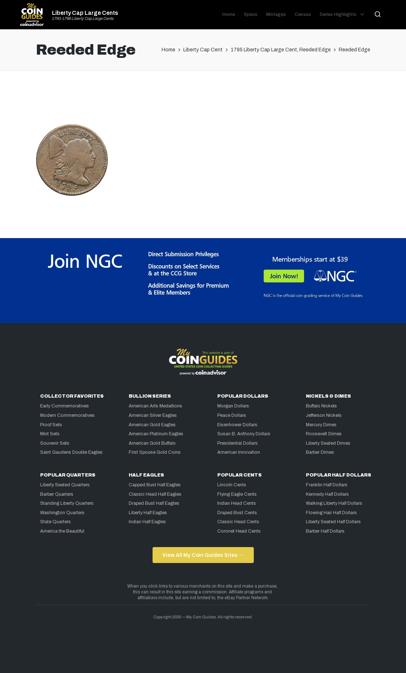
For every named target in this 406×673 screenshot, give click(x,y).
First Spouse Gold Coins (155, 452)
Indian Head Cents (236, 503)
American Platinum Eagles (156, 433)
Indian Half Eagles (147, 521)
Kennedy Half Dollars (327, 494)
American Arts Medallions (155, 406)
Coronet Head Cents (239, 531)
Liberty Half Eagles (148, 512)
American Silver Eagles (153, 415)
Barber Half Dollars (325, 531)
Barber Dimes (320, 452)
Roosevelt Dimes (324, 433)
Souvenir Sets (54, 443)
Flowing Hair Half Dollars (331, 512)
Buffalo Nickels (321, 406)
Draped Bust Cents (237, 512)
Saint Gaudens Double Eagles (71, 452)
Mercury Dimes (321, 424)
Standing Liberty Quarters (67, 503)
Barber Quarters (56, 494)
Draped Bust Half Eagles (154, 503)
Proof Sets (51, 424)
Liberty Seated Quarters (65, 484)
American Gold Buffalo (152, 443)
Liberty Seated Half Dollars (333, 521)
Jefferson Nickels (324, 415)
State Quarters (55, 521)
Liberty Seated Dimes (328, 443)
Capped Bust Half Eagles (155, 484)
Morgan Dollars (233, 406)
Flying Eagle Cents (237, 494)
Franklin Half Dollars (326, 484)
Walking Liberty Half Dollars (334, 503)
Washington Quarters (62, 512)
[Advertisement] (203, 100)
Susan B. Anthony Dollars (243, 433)
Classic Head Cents (238, 521)
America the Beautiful (62, 531)
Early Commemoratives (64, 406)
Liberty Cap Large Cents (85, 13)
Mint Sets (50, 433)
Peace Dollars (231, 415)
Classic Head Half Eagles (155, 494)
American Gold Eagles (152, 424)
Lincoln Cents (231, 484)
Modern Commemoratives (67, 415)
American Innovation (238, 452)
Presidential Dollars (237, 443)
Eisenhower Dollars (237, 424)
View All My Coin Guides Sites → (203, 555)
